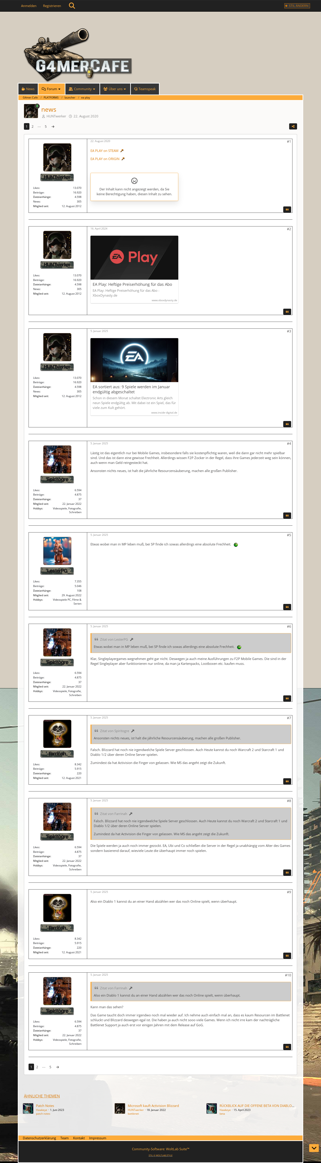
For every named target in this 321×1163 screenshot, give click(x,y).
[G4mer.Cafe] (160, 20)
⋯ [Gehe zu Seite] (39, 126)
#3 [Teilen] (289, 331)
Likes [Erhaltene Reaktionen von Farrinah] (36, 764)
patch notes (43, 1114)
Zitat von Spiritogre (114, 731)
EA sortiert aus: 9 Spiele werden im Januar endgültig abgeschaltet (131, 389)
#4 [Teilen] (289, 443)
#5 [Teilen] (289, 535)
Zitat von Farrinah (113, 813)
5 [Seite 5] (46, 126)
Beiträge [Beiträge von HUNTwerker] (38, 192)
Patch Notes (45, 1105)
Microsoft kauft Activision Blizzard (153, 1105)
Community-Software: (160, 1149)
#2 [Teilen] (289, 229)
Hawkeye (41, 1110)
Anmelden (28, 6)
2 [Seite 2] (33, 126)
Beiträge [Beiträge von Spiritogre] (38, 494)
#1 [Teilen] (289, 141)
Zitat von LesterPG (114, 639)
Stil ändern (298, 6)
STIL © (161, 1155)
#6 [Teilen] (289, 626)
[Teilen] (293, 126)
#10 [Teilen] (288, 975)
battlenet (133, 1114)
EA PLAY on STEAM (104, 150)
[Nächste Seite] (53, 126)
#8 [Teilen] (289, 800)
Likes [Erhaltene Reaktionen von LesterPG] (36, 581)
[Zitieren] (287, 209)
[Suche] (72, 5)
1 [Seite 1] (27, 126)
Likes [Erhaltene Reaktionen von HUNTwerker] (36, 188)
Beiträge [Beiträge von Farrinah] (38, 769)
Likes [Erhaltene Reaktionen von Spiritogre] (36, 490)
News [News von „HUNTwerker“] (36, 201)
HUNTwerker (56, 116)
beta (222, 1114)
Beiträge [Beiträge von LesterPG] (38, 586)
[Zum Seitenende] (314, 1148)
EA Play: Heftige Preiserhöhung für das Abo (132, 284)
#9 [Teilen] (289, 892)
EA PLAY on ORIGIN (104, 159)
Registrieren (52, 6)
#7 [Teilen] (289, 718)
